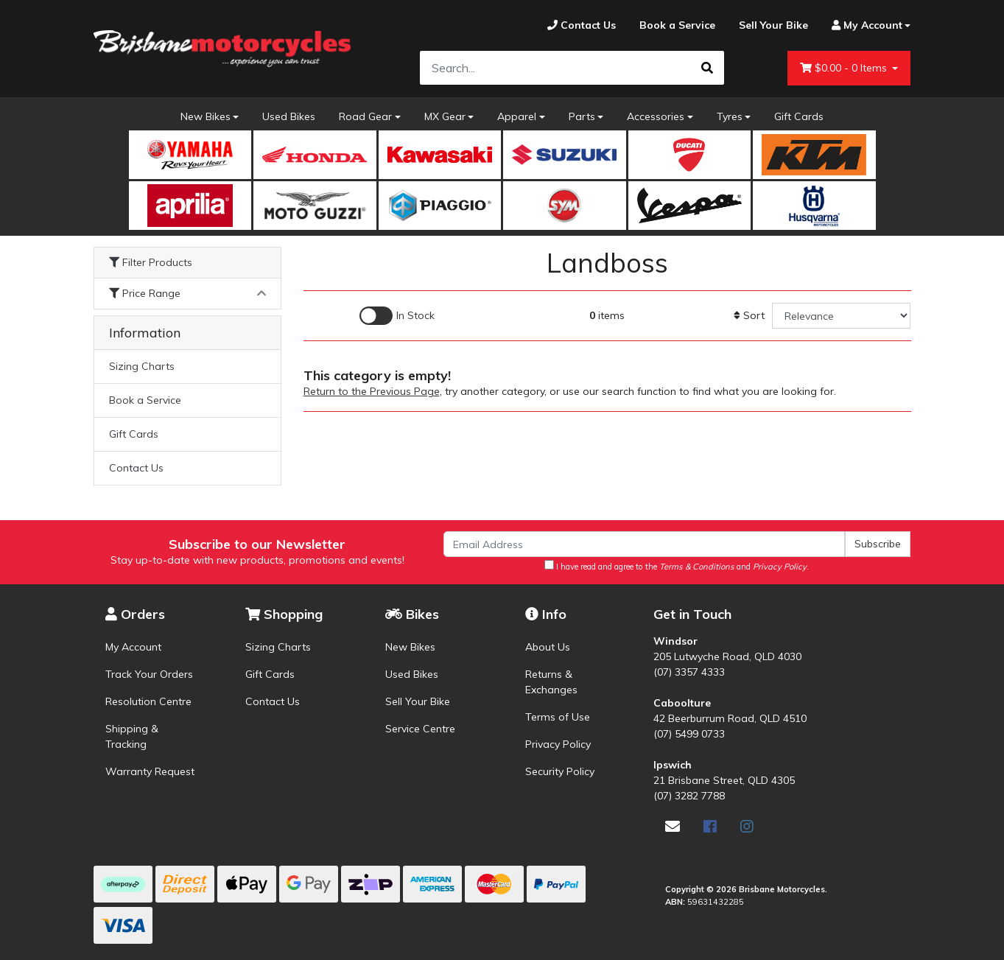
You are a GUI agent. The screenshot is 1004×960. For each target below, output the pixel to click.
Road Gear (365, 116)
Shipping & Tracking (131, 736)
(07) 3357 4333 (689, 672)
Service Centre (420, 728)
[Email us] (672, 826)
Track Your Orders (149, 674)
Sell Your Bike (417, 701)
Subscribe (877, 543)
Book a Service (145, 400)
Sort (749, 315)
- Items (845, 68)
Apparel (516, 116)
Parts (582, 116)
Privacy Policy (558, 744)
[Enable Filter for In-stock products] (397, 316)
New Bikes (205, 116)
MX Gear (445, 116)
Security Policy (559, 771)
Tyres (730, 116)
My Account (133, 647)
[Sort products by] (841, 316)
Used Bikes (288, 116)
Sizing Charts (142, 366)
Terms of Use (557, 716)
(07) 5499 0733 (689, 733)
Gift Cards (799, 116)
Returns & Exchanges (551, 682)
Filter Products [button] (150, 262)
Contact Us (136, 467)
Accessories (655, 116)
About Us (547, 647)
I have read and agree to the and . (676, 566)
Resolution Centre (148, 701)
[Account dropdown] (865, 25)
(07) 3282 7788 (689, 795)
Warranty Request (149, 771)
